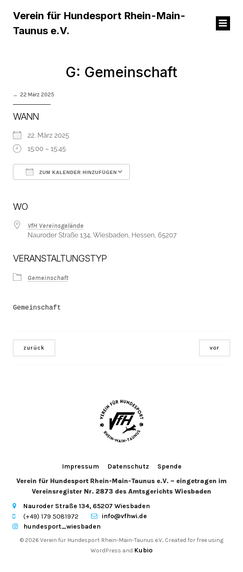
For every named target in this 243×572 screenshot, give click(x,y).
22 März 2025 (37, 94)
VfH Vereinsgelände (56, 225)
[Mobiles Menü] (223, 23)
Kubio (143, 550)
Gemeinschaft (48, 278)
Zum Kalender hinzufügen (71, 172)
